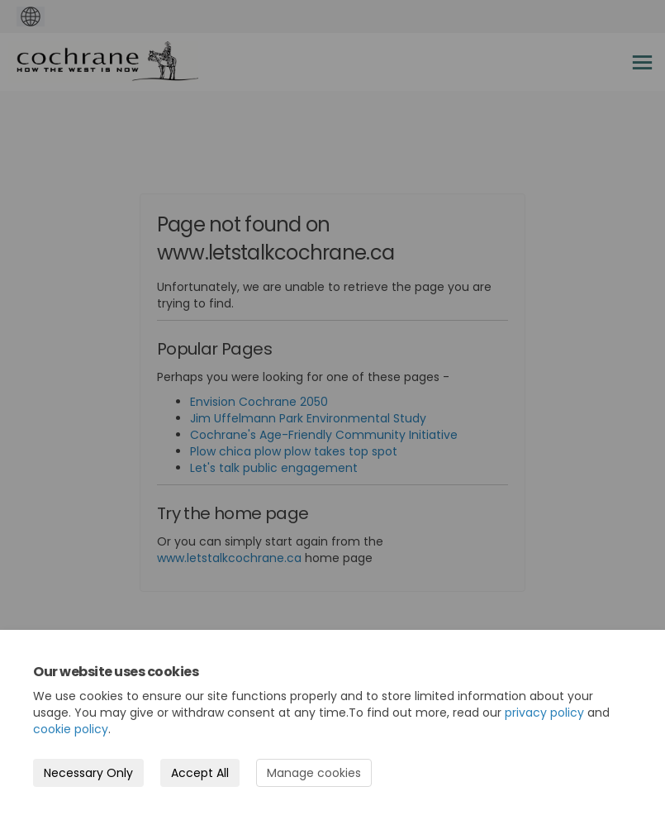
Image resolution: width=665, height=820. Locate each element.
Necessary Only (88, 773)
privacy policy (544, 712)
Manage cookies (314, 773)
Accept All (200, 773)
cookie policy (70, 729)
